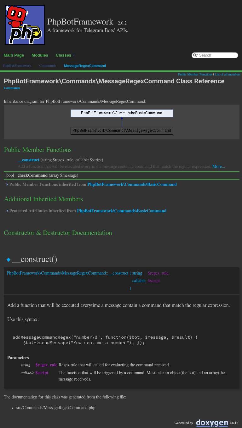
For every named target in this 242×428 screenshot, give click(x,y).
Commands (12, 88)
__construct (28, 160)
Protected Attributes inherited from (85, 211)
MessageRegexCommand (85, 66)
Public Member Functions (195, 74)
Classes (66, 57)
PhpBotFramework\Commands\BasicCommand (132, 184)
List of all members (227, 74)
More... (218, 166)
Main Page (14, 55)
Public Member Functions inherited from (91, 184)
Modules (40, 55)
